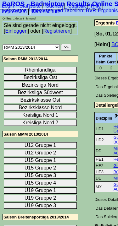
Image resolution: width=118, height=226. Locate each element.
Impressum (14, 11)
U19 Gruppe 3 (40, 205)
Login (8, 5)
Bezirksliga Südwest (40, 92)
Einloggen (16, 31)
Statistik (77, 5)
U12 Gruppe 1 (40, 145)
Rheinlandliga (40, 70)
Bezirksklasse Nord (40, 107)
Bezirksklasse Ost (40, 100)
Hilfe (96, 5)
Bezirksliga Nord (40, 85)
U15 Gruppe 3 (40, 175)
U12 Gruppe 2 (40, 152)
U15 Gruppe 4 (40, 183)
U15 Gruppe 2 (40, 167)
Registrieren (56, 31)
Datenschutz (46, 11)
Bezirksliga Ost (40, 77)
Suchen (54, 5)
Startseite (30, 5)
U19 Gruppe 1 (40, 190)
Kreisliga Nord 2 (40, 122)
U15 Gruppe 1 (40, 160)
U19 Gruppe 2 (40, 198)
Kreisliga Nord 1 (40, 115)
